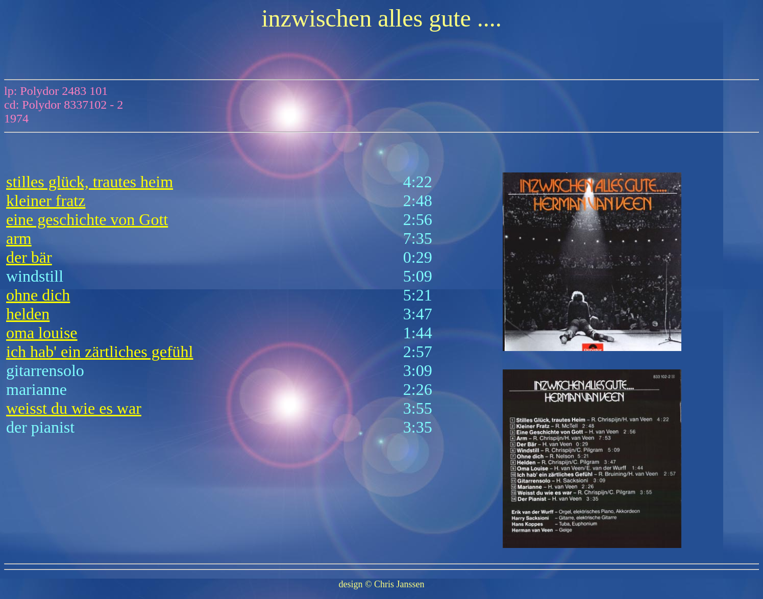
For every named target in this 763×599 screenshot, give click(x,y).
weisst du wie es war (73, 408)
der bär (29, 257)
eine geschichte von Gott (87, 219)
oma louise (42, 332)
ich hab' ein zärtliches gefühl (99, 351)
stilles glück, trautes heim (89, 181)
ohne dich (38, 295)
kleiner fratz (45, 200)
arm (19, 238)
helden (28, 314)
